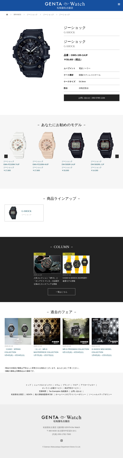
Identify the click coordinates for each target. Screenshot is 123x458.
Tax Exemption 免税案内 (58, 390)
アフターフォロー (88, 384)
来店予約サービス (71, 387)
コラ (56, 384)
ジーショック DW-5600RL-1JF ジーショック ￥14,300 (105, 151)
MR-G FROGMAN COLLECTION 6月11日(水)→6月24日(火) (76, 335)
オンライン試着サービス (52, 387)
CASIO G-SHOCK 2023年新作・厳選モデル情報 (76, 266)
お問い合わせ (76, 390)
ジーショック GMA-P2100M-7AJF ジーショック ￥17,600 (18, 151)
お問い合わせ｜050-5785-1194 (91, 98)
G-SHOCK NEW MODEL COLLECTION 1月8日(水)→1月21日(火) (105, 336)
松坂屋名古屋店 (17, 394)
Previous (6, 156)
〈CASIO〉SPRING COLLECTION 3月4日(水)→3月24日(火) (18, 336)
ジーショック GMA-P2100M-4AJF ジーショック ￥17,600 (47, 151)
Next (117, 156)
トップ (28, 384)
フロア (75, 384)
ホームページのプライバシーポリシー (71, 394)
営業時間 (42, 390)
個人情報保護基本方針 (44, 394)
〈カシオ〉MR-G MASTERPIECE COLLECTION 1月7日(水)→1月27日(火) (47, 336)
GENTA (29, 394)
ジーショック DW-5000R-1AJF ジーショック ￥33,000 (76, 151)
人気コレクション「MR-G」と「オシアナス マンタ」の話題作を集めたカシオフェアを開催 (47, 268)
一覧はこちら (61, 291)
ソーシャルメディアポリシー (100, 394)
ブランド (66, 384)
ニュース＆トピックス (43, 384)
